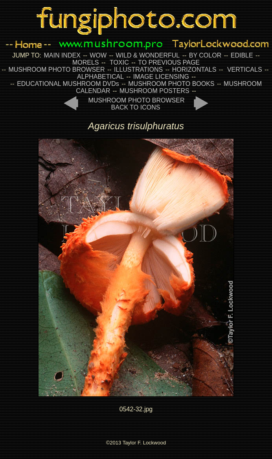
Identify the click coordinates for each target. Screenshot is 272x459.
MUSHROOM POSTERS (154, 90)
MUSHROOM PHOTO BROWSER (56, 69)
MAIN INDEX (62, 55)
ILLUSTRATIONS (138, 69)
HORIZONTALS (194, 69)
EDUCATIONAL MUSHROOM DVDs (68, 83)
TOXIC (119, 62)
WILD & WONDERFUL (148, 55)
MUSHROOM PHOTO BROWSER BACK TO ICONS (136, 104)
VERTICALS (244, 69)
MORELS (85, 62)
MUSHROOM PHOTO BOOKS (171, 83)
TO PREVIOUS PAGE (169, 62)
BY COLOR (205, 55)
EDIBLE (242, 55)
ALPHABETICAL (100, 76)
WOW (98, 55)
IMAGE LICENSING (160, 76)
